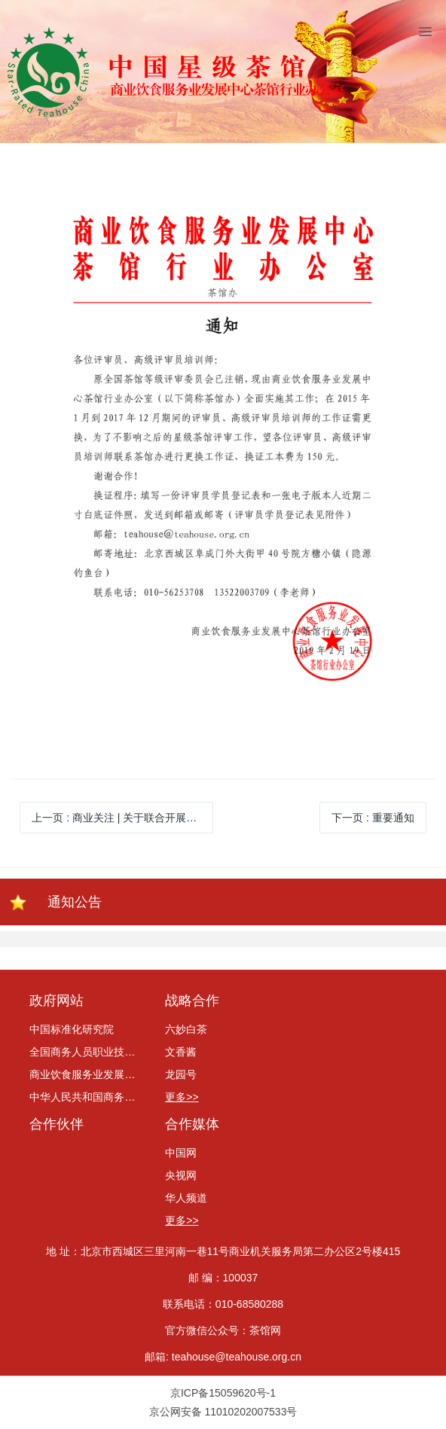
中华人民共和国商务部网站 (87, 1097)
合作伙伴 (56, 1124)
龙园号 (181, 1074)
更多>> (181, 1097)
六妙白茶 (186, 1029)
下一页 (372, 818)
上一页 (122, 818)
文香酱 (181, 1052)
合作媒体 (192, 1124)
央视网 (181, 1175)
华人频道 (186, 1198)
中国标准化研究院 (71, 1029)
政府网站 (56, 1000)
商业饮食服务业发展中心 (87, 1074)
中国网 (181, 1153)
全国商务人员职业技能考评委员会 (87, 1052)
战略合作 (192, 1000)
